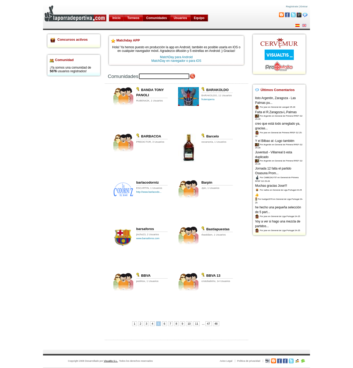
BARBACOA (148, 136)
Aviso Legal (226, 361)
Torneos (133, 18)
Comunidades (156, 18)
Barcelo (210, 136)
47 (208, 323)
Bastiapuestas (216, 229)
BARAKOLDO (215, 90)
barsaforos (145, 229)
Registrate (292, 6)
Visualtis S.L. (111, 361)
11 (196, 323)
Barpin (207, 182)
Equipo (199, 18)
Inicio (116, 18)
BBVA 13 (211, 275)
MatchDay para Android (176, 57)
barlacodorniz (147, 182)
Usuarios (180, 18)
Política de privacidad (248, 361)
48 (216, 323)
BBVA (143, 275)
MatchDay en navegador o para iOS (176, 61)
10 (189, 323)
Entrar (304, 6)
